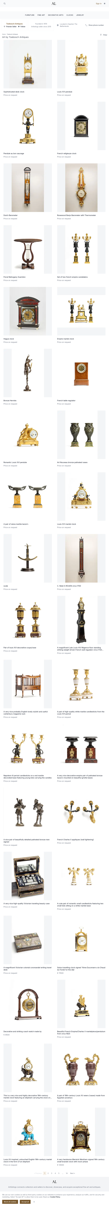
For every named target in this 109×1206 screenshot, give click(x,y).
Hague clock (9, 335)
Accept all (25, 1202)
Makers (74, 1189)
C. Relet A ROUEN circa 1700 (69, 582)
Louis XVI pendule (64, 88)
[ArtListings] (54, 1178)
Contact (40, 1189)
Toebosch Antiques (14, 20)
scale (6, 582)
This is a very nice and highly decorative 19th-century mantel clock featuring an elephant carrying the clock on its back (27, 1094)
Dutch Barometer (11, 212)
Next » (72, 1170)
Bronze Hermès (10, 397)
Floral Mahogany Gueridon (15, 273)
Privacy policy (63, 1189)
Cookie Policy (55, 1197)
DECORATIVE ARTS (55, 11)
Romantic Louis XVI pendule (15, 459)
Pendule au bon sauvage (14, 150)
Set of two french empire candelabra (72, 273)
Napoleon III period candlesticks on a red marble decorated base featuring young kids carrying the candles (28, 773)
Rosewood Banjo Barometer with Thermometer (76, 212)
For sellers (50, 1189)
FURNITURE (29, 11)
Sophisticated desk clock (14, 88)
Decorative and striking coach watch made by (22, 1028)
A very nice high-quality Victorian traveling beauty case (27, 900)
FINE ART (41, 11)
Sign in (99, 3)
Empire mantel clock (65, 335)
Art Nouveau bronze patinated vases (72, 459)
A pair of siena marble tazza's (16, 520)
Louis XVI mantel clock (66, 520)
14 (67, 1170)
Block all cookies (10, 1202)
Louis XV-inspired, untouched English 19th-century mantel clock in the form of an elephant (28, 1157)
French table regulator (66, 397)
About (31, 1189)
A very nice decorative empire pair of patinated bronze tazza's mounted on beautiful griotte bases (80, 773)
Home (4, 30)
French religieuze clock (66, 150)
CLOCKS (69, 11)
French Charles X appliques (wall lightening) (75, 836)
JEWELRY (80, 11)
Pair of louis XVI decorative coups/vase (20, 644)
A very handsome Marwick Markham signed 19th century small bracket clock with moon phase (80, 1157)
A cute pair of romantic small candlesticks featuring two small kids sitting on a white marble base (80, 901)
